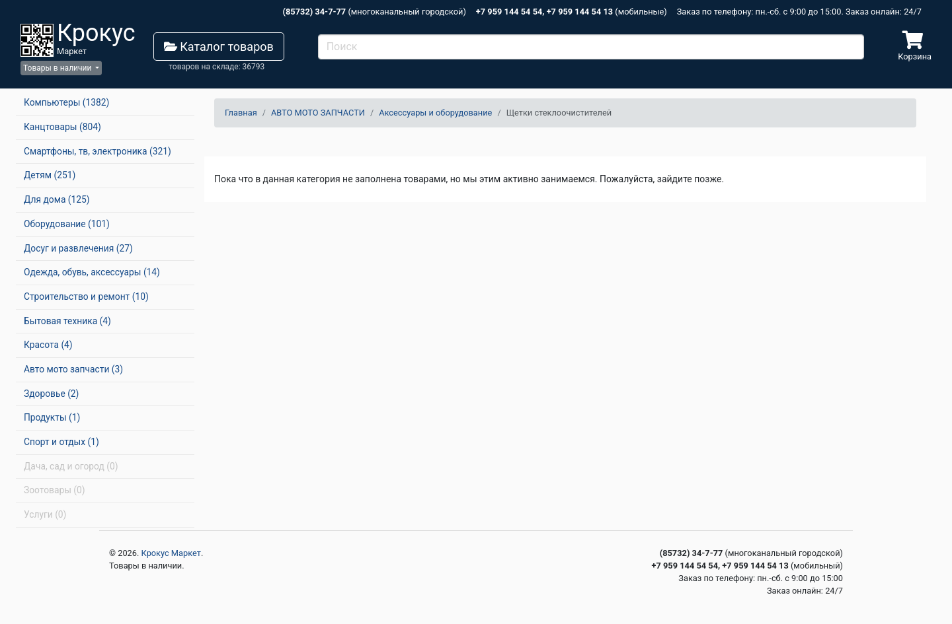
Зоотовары (54, 490)
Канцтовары (62, 126)
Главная (241, 113)
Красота (48, 344)
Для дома (57, 199)
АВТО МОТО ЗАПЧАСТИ (318, 113)
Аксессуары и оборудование (435, 113)
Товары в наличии (58, 68)
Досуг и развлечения (78, 248)
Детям (49, 175)
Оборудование (67, 224)
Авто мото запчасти (73, 369)
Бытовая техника (67, 321)
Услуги (45, 514)
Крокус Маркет (171, 553)
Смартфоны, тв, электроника (97, 151)
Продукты (52, 417)
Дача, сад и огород (71, 466)
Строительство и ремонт (86, 296)
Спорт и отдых (61, 441)
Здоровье (51, 393)
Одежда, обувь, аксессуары (92, 272)
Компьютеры (66, 102)
